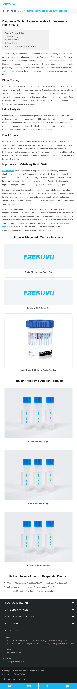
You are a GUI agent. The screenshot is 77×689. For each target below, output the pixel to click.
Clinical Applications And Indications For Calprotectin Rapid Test (30, 587)
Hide (22, 33)
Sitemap (5, 674)
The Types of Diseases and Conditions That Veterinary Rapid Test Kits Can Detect (38, 583)
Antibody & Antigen (40, 609)
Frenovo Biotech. (20, 671)
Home (8, 11)
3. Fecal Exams (11, 43)
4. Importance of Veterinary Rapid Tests (21, 46)
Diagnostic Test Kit (40, 602)
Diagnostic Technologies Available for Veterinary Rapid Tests (43, 11)
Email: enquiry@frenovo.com (13, 660)
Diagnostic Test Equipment (40, 616)
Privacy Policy (19, 674)
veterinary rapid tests (11, 71)
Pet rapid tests (8, 171)
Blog (14, 11)
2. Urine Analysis (12, 40)
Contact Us (12, 631)
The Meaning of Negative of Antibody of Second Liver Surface (29, 591)
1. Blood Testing (11, 37)
